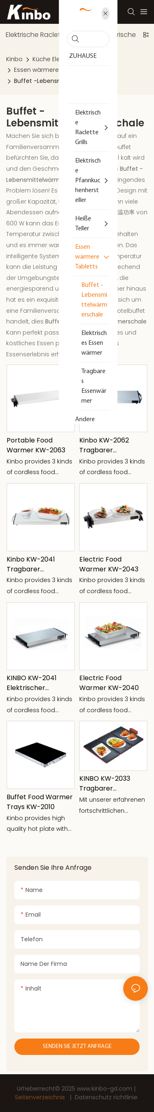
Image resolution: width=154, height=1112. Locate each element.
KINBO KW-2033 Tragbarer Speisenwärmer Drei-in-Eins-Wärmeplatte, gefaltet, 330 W (104, 783)
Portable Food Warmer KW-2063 (36, 445)
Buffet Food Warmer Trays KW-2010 (40, 802)
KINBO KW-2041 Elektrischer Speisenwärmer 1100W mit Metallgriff (39, 683)
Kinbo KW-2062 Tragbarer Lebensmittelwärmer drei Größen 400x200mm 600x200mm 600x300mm (112, 445)
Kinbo (14, 59)
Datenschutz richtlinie (106, 1097)
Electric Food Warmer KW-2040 (109, 682)
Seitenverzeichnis (41, 1097)
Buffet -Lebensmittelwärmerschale (64, 81)
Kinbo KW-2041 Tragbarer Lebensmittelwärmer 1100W (39, 564)
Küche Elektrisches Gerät (68, 59)
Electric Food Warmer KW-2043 (108, 564)
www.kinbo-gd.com (105, 1088)
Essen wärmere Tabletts (49, 70)
